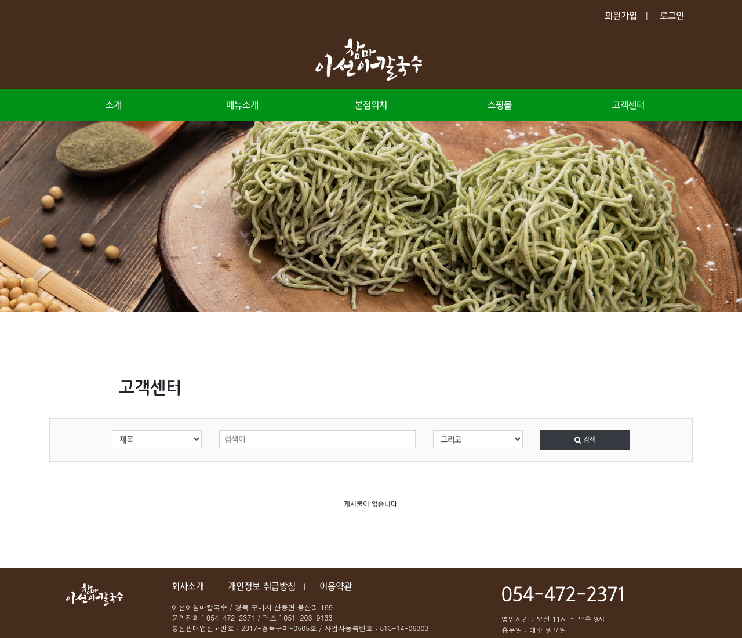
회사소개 (188, 586)
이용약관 (335, 586)
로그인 (672, 15)
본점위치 (371, 105)
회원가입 (621, 15)
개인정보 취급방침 (262, 586)
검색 (585, 440)
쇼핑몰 (500, 105)
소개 (114, 105)
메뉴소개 (242, 105)
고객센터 (628, 105)
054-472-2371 (562, 595)
